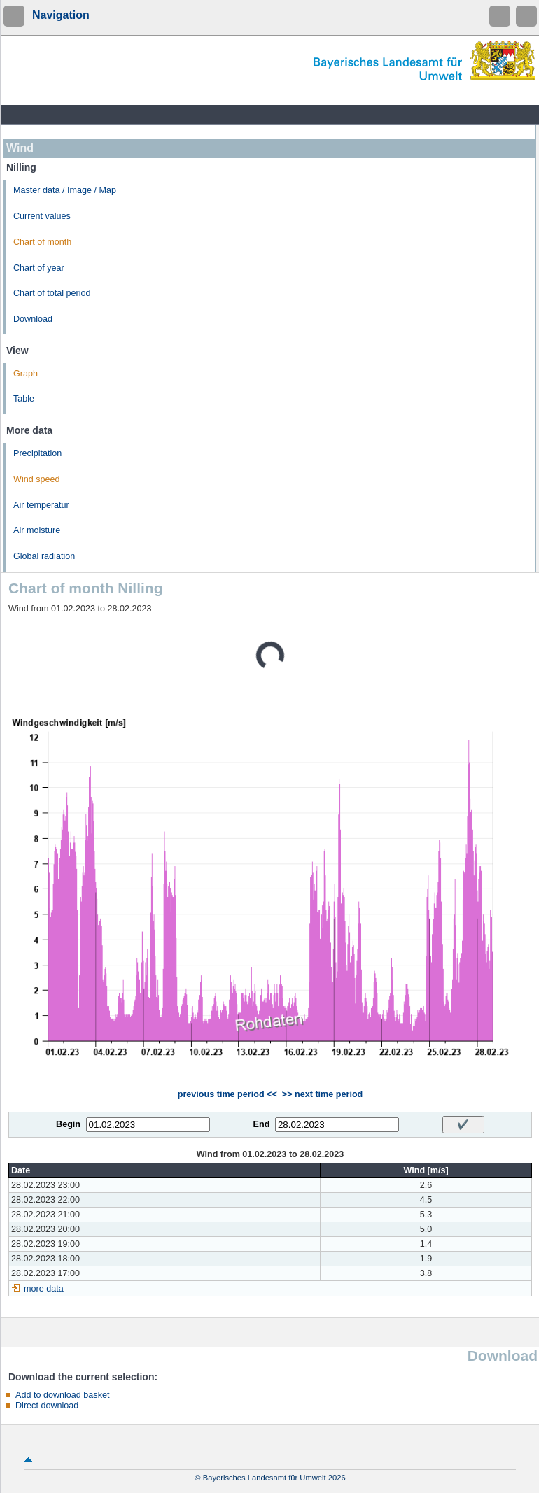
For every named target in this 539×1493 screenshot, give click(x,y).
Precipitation (37, 453)
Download (32, 319)
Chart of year (38, 268)
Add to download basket (62, 1395)
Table (23, 399)
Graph (25, 373)
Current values (42, 216)
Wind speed (36, 479)
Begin (68, 1124)
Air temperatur (41, 505)
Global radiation (44, 556)
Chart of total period (52, 293)
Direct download (46, 1405)
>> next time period (322, 1094)
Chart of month (42, 242)
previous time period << (227, 1094)
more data (44, 1289)
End (261, 1124)
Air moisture (36, 530)
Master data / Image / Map (64, 190)
